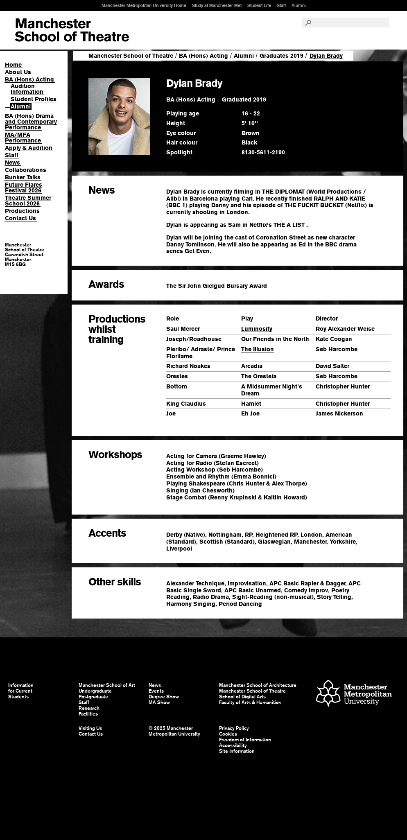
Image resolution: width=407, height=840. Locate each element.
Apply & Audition (28, 148)
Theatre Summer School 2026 (28, 200)
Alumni (299, 5)
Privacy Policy (234, 728)
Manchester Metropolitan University (354, 694)
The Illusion (257, 349)
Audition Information (27, 89)
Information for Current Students (21, 691)
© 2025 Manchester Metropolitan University (174, 731)
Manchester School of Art (71, 30)
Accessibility (233, 745)
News (12, 162)
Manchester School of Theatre (130, 55)
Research (89, 708)
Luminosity (256, 328)
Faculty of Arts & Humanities (250, 702)
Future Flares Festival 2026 (23, 187)
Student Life (259, 5)
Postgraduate (93, 697)
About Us (18, 72)
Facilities (88, 714)
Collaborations (25, 170)
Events (156, 691)
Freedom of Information (245, 740)
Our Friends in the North (275, 339)
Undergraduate (95, 691)
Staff (281, 5)
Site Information (237, 751)
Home (13, 64)
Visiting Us (90, 728)
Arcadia (251, 366)
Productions (22, 211)
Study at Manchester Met (217, 5)
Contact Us (20, 218)
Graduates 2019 (281, 55)
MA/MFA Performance (23, 137)
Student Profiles (34, 99)
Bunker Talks (23, 177)
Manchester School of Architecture (257, 685)
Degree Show (164, 697)
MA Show (159, 702)
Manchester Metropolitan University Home (144, 5)
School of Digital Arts (242, 697)
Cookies (228, 734)
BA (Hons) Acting (29, 79)
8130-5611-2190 (263, 152)
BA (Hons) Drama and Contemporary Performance (31, 122)
